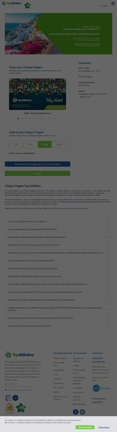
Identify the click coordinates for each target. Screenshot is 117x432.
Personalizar (104, 427)
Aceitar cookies (85, 427)
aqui (69, 422)
